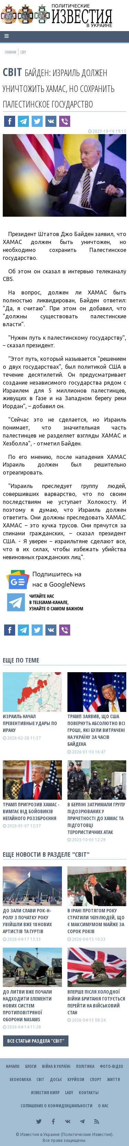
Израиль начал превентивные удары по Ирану (30, 723)
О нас (103, 1106)
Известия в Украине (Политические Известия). (67, 1134)
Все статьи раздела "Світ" (35, 1040)
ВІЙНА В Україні (56, 1066)
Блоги (30, 1066)
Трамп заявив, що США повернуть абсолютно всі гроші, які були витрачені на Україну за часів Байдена (96, 730)
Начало (13, 1066)
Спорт (95, 1079)
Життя (113, 1079)
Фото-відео (111, 1066)
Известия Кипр (45, 1093)
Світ (12, 71)
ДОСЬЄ (56, 1079)
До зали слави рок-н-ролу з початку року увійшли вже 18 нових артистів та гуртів (27, 920)
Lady (69, 1093)
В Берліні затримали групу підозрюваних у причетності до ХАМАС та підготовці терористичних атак (96, 818)
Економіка (20, 1079)
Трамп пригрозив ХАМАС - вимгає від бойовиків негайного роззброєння (31, 811)
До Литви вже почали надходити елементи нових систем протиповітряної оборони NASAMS (27, 1005)
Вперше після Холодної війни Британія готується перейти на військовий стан (96, 1002)
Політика (85, 1066)
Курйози (75, 1079)
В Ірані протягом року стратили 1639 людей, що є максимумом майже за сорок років (96, 920)
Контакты (88, 1093)
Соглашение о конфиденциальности (57, 1106)
